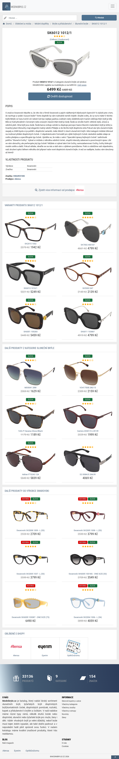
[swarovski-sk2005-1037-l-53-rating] (30, 546)
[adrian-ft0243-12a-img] (30, 460)
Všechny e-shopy (69, 711)
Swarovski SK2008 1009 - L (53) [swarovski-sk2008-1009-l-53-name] (31, 530)
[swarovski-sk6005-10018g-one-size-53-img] (87, 560)
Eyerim (17, 750)
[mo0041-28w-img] (30, 373)
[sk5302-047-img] (87, 274)
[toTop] (115, 757)
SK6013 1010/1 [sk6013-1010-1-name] (30, 288)
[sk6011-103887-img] (87, 317)
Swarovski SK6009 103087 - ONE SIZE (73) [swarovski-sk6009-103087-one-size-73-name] (31, 617)
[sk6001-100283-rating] (30, 304)
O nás (64, 743)
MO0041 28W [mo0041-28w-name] (31, 387)
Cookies (65, 746)
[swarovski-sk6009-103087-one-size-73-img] (30, 603)
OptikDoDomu (32, 750)
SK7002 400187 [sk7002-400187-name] (88, 245)
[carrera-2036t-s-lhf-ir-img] (87, 417)
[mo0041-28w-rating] (30, 360)
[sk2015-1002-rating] (30, 217)
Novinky (65, 714)
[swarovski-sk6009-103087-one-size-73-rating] (30, 590)
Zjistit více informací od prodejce (59, 190)
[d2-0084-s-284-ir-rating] (87, 447)
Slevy (64, 717)
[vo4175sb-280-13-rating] (87, 360)
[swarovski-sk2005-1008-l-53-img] (87, 516)
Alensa (18, 179)
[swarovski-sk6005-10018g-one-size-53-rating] (87, 546)
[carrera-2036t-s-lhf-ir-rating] (87, 403)
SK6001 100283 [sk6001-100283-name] (30, 331)
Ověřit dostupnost (59, 96)
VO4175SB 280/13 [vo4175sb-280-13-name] (88, 387)
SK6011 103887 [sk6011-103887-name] (88, 331)
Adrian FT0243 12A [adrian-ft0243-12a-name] (30, 474)
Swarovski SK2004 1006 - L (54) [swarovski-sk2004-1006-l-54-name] (88, 617)
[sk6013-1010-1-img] (30, 274)
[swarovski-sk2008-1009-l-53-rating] (30, 503)
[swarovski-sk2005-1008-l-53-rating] (87, 503)
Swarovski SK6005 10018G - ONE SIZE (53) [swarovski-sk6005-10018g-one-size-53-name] (88, 574)
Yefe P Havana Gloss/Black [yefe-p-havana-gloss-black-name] (30, 431)
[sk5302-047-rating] (87, 261)
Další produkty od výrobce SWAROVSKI (27, 490)
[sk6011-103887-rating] (87, 304)
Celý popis (82, 85)
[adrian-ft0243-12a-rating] (30, 447)
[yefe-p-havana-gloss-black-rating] (30, 403)
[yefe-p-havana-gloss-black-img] (30, 417)
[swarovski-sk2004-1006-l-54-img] (87, 603)
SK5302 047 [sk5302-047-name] (87, 288)
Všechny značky (68, 707)
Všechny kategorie (69, 704)
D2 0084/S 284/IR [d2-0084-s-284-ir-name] (88, 474)
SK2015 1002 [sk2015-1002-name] (30, 243)
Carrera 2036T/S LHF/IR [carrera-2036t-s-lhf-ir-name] (87, 431)
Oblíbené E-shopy (15, 633)
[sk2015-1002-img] (30, 230)
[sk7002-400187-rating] (87, 217)
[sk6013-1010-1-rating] (30, 261)
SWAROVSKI (19, 176)
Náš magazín (8, 743)
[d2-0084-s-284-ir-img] (87, 460)
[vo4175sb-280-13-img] (87, 373)
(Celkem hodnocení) (59, 39)
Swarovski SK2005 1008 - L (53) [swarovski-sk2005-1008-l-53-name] (88, 530)
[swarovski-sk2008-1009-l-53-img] (30, 516)
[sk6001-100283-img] (30, 317)
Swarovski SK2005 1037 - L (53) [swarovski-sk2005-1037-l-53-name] (31, 574)
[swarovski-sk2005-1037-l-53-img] (30, 560)
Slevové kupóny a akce (71, 701)
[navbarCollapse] (113, 6)
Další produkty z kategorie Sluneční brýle (29, 348)
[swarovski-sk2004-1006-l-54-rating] (87, 590)
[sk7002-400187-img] (87, 230)
